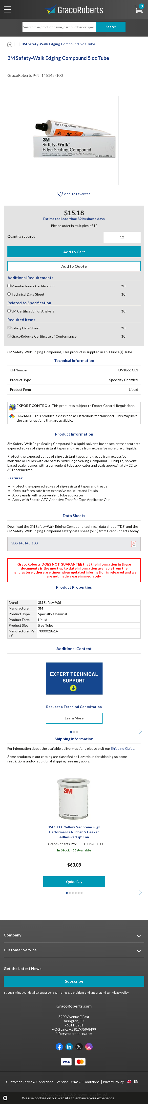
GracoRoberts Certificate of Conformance (42, 336)
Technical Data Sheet (25, 294)
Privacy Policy (120, 992)
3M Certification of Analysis (30, 311)
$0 (123, 286)
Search (111, 27)
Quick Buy (74, 882)
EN (132, 1081)
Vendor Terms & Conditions (78, 1082)
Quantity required (21, 236)
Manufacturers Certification (31, 286)
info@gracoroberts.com (74, 1033)
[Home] (10, 44)
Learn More (74, 718)
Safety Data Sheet (23, 328)
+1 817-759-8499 (82, 1029)
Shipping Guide (122, 748)
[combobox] (133, 1081)
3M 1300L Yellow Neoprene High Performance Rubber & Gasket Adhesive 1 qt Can (74, 832)
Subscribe (74, 981)
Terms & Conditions (72, 992)
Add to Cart (74, 251)
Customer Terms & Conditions (29, 1082)
